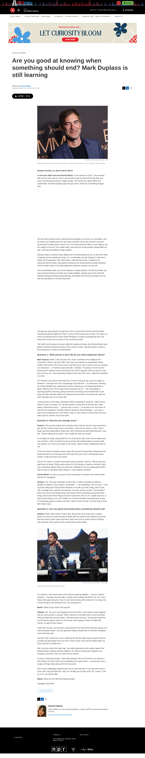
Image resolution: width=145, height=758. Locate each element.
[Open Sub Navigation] (22, 21)
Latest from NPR (32, 21)
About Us (119, 21)
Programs (45, 21)
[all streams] (128, 15)
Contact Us (56, 739)
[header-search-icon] (120, 5)
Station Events (71, 21)
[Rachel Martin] (41, 715)
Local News (15, 21)
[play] (12, 15)
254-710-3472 (84, 739)
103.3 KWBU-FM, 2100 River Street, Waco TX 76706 (64, 744)
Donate (130, 5)
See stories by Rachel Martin (60, 719)
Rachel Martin (25, 91)
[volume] (18, 14)
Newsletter (88, 21)
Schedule (59, 21)
